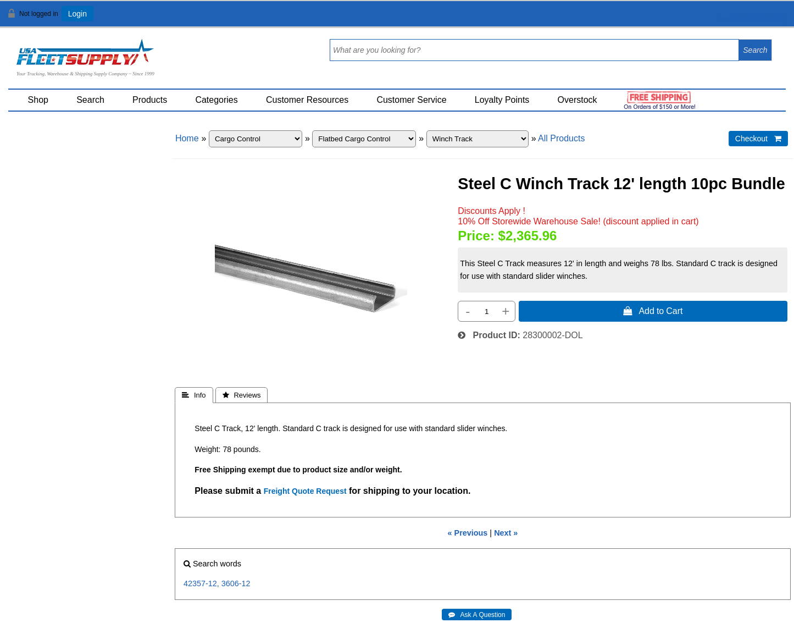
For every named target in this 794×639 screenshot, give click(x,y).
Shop (38, 99)
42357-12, (201, 583)
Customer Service (411, 99)
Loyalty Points (502, 99)
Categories (216, 99)
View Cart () (751, 18)
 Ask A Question (476, 615)
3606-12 (236, 583)
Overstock (577, 99)
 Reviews (242, 395)
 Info (194, 395)
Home (187, 138)
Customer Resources (307, 99)
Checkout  (758, 138)
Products (149, 99)
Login (77, 14)
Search (90, 99)
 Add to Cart (652, 310)
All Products (561, 138)
